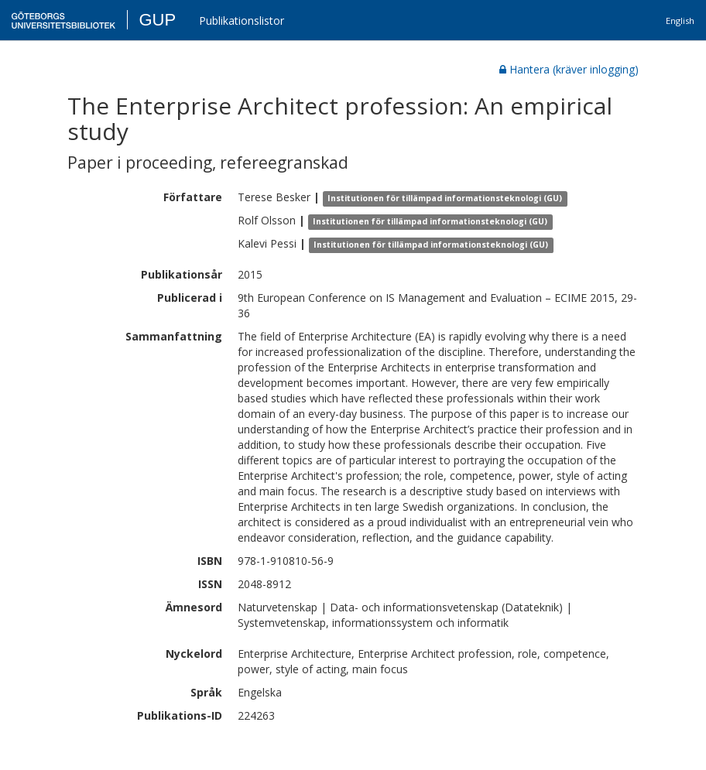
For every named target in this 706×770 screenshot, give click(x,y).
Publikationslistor (241, 20)
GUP (157, 19)
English (680, 20)
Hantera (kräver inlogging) (569, 69)
